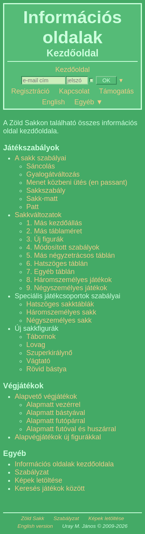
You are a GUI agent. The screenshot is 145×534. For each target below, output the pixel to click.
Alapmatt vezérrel (53, 404)
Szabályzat (32, 472)
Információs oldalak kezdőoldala (64, 464)
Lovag (35, 345)
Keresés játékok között (50, 488)
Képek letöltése (38, 480)
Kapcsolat (74, 91)
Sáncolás (40, 166)
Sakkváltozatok (38, 215)
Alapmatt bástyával (55, 413)
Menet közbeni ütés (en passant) (76, 182)
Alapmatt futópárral (55, 421)
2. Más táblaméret (54, 231)
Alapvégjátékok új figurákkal (58, 437)
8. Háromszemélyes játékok (69, 280)
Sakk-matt (42, 198)
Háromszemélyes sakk (61, 312)
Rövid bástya (46, 369)
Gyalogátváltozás (53, 174)
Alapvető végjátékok (46, 396)
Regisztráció (30, 91)
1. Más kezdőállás (54, 223)
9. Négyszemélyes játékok (66, 288)
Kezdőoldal (72, 69)
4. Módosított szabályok (62, 247)
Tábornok (41, 336)
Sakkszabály (45, 190)
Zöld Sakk (32, 518)
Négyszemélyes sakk (59, 320)
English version (35, 526)
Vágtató (38, 361)
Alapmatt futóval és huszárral (71, 429)
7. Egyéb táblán (50, 272)
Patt (32, 207)
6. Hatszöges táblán (57, 263)
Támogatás (116, 91)
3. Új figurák (44, 239)
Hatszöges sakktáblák (60, 304)
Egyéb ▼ (88, 101)
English (53, 101)
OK (106, 80)
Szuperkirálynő (49, 353)
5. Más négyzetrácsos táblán (70, 255)
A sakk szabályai (40, 158)
